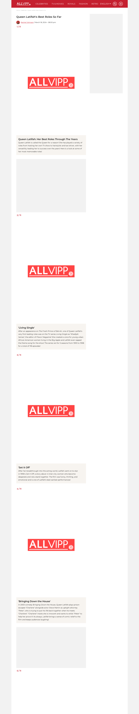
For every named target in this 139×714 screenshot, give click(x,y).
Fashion (83, 4)
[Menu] (121, 4)
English (105, 4)
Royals (71, 4)
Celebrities (42, 4)
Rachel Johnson (27, 22)
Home (18, 10)
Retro (94, 4)
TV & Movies (58, 4)
